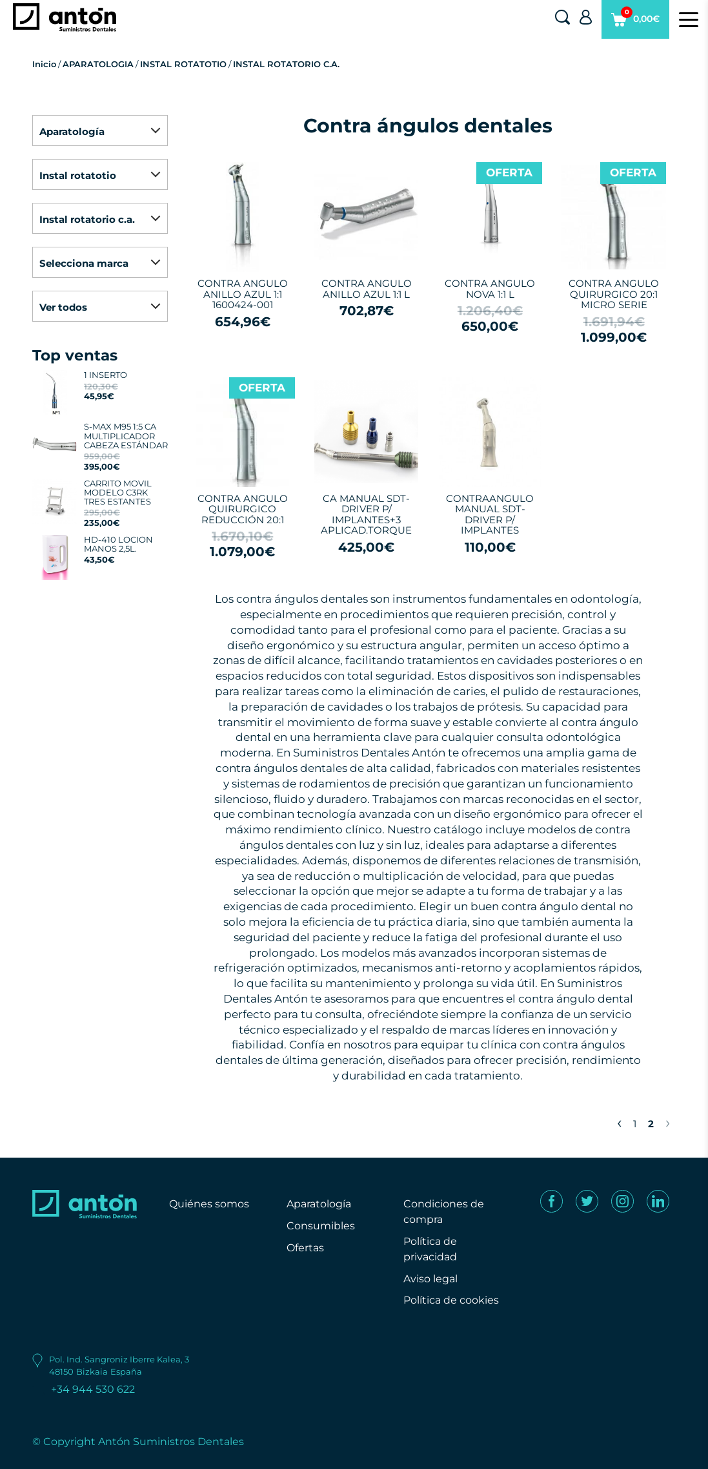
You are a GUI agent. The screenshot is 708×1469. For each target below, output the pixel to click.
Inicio (44, 64)
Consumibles (321, 1226)
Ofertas (305, 1248)
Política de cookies (451, 1300)
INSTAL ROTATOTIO (183, 64)
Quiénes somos (209, 1204)
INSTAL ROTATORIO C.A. (286, 64)
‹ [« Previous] (619, 1122)
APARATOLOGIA (98, 64)
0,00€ (635, 22)
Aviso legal (430, 1279)
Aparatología (319, 1204)
